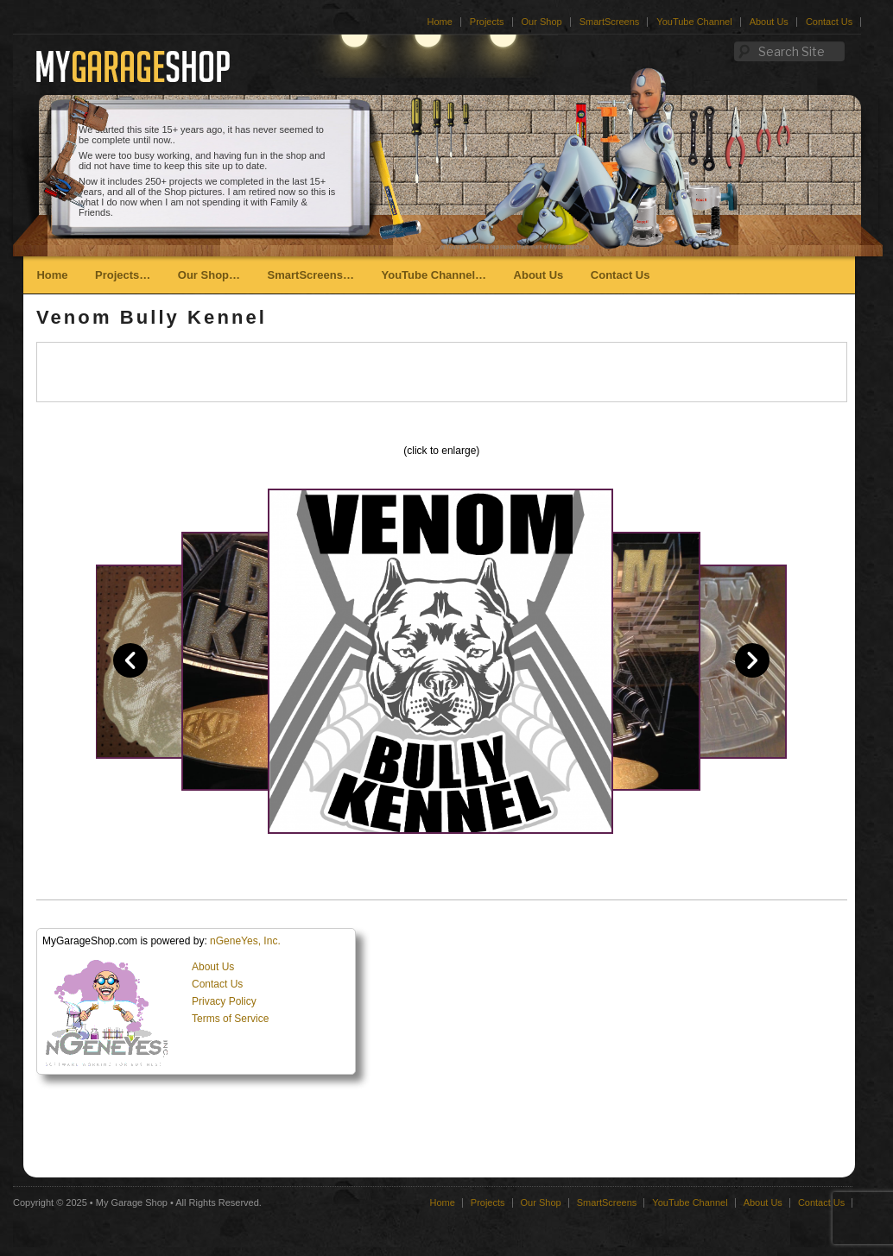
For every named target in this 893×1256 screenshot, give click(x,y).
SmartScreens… (311, 274)
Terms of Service (230, 1019)
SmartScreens (610, 21)
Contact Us (829, 21)
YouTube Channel (694, 21)
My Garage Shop (132, 1202)
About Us (769, 21)
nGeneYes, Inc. (245, 941)
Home (439, 21)
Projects (487, 21)
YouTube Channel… (433, 274)
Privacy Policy (224, 1001)
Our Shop (542, 21)
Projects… (122, 274)
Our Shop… (209, 274)
